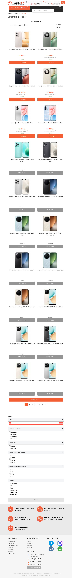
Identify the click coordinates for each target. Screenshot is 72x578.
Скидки (29, 545)
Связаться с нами (34, 567)
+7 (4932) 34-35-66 (35, 561)
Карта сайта (11, 553)
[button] (28, 2)
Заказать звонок (63, 2)
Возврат (10, 551)
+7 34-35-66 (35, 4)
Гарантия (10, 549)
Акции (29, 541)
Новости (29, 543)
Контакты (11, 543)
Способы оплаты (13, 545)
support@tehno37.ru (35, 564)
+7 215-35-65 (53, 4)
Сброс (36, 499)
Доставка (11, 547)
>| (45, 404)
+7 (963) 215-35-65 (35, 559)
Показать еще (36, 399)
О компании (11, 541)
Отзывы (29, 547)
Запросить (22, 173)
